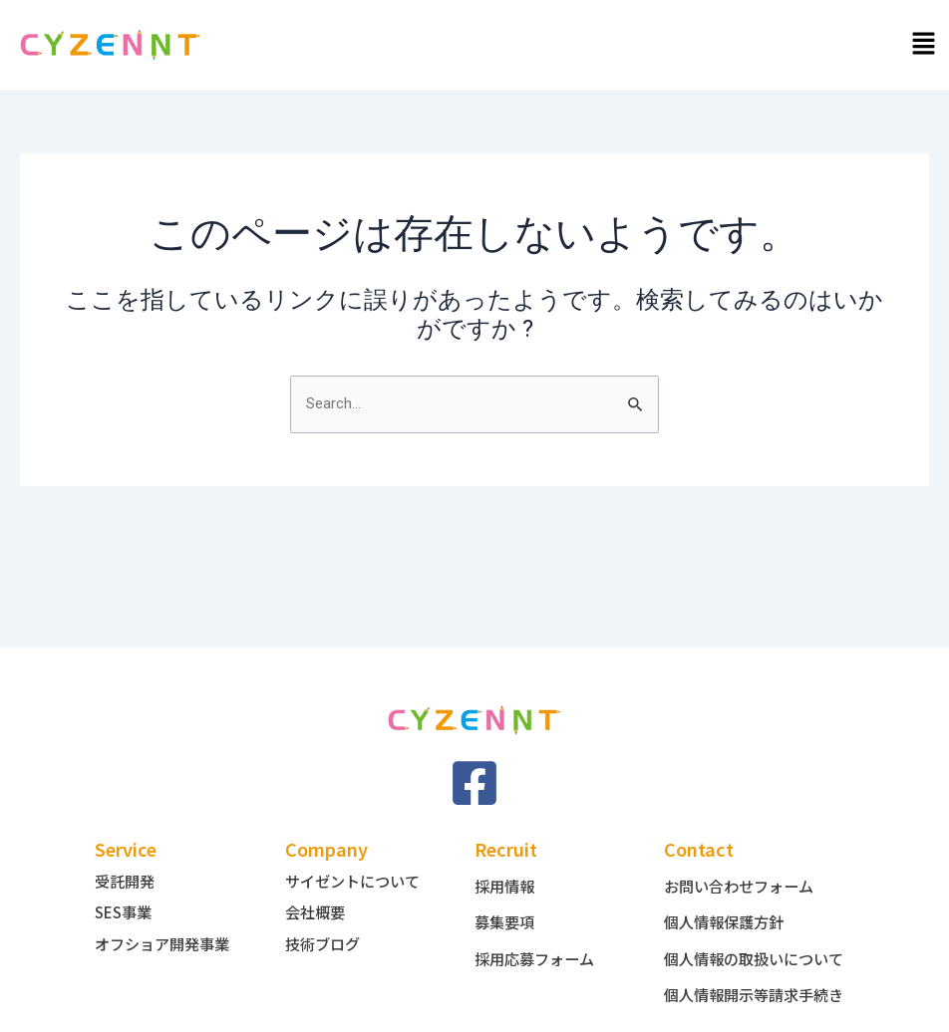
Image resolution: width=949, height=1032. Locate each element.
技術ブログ (325, 911)
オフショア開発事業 (166, 911)
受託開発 (126, 850)
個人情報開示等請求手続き (751, 986)
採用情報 (506, 855)
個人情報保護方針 (727, 891)
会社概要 (317, 881)
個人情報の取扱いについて (751, 934)
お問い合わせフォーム (743, 855)
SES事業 (126, 881)
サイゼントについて (357, 850)
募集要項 (506, 891)
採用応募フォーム (538, 926)
